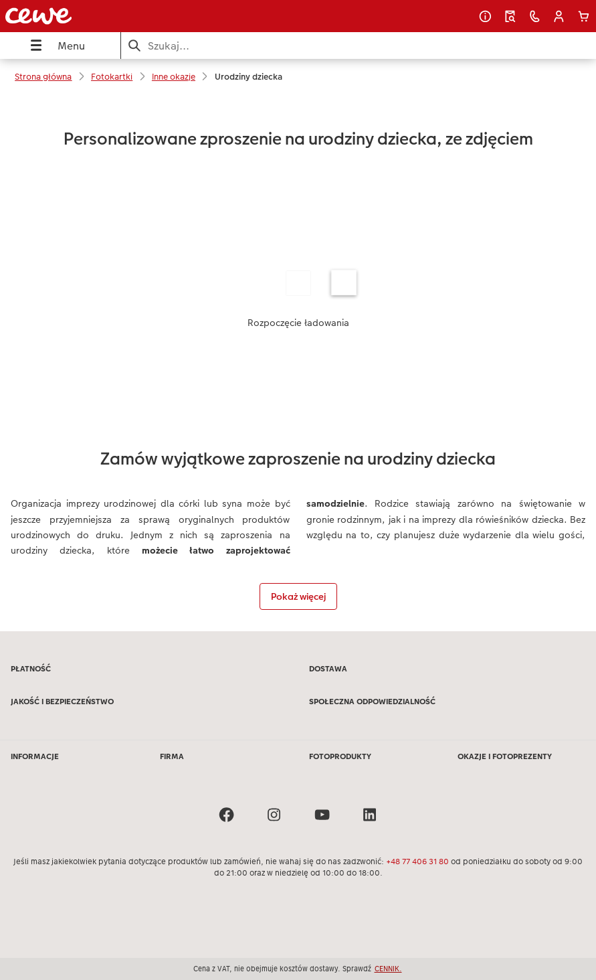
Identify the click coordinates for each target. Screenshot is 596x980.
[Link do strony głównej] (113, 16)
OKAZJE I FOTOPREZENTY (505, 756)
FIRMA (172, 756)
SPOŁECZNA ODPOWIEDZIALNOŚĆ (372, 701)
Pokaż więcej (298, 596)
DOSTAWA (328, 668)
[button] (559, 16)
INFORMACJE (35, 756)
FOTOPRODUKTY (340, 756)
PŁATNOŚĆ (31, 668)
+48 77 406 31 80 (417, 861)
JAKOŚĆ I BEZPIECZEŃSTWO (62, 701)
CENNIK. (388, 968)
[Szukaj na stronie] (358, 45)
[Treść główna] (298, 363)
